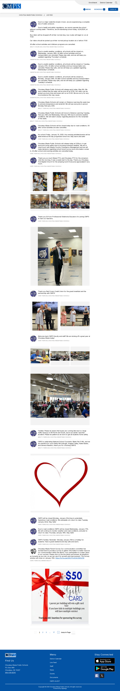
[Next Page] (58, 632)
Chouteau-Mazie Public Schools (30, 15)
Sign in (113, 9)
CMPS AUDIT (55, 681)
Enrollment (93, 3)
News (52, 670)
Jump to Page (66, 632)
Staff (51, 666)
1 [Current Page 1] (39, 632)
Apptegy (64, 688)
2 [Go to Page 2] (42, 632)
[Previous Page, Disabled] (35, 632)
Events (52, 674)
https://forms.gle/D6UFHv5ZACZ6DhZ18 (69, 558)
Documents (54, 677)
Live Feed (49, 15)
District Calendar (106, 3)
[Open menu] (87, 9)
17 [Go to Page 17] (54, 632)
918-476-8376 (10, 673)
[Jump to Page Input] (73, 632)
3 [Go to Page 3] (46, 632)
